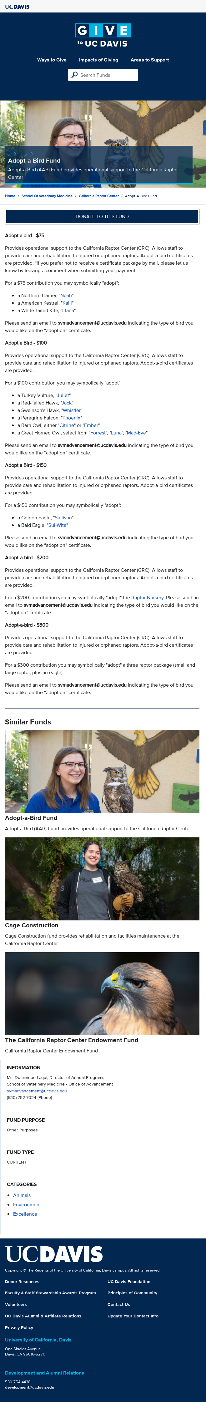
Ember (91, 425)
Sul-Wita (57, 525)
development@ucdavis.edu (29, 1387)
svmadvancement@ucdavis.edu (37, 1090)
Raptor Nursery (147, 597)
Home (10, 196)
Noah (66, 295)
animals (22, 1195)
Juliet (63, 395)
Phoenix (71, 417)
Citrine (66, 425)
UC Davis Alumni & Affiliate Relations (43, 1316)
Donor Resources (22, 1281)
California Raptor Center (99, 196)
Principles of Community (132, 1293)
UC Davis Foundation (129, 1281)
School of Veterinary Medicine (47, 196)
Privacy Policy (19, 1327)
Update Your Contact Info (133, 1316)
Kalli (67, 302)
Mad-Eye (136, 432)
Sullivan (63, 517)
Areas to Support (150, 59)
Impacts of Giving (98, 59)
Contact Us (119, 1304)
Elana (68, 310)
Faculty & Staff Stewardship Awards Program (50, 1293)
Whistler (72, 410)
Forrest (98, 432)
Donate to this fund (102, 216)
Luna (116, 432)
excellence (25, 1214)
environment (27, 1204)
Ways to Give (52, 59)
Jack (67, 402)
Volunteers (16, 1304)
